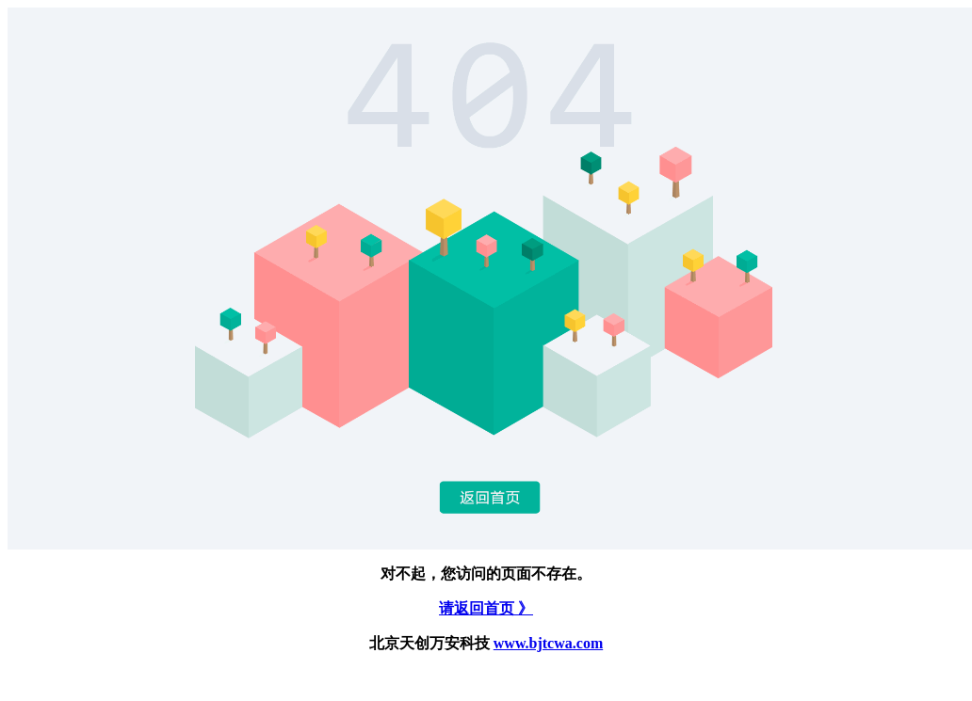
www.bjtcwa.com (548, 643)
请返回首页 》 (486, 608)
